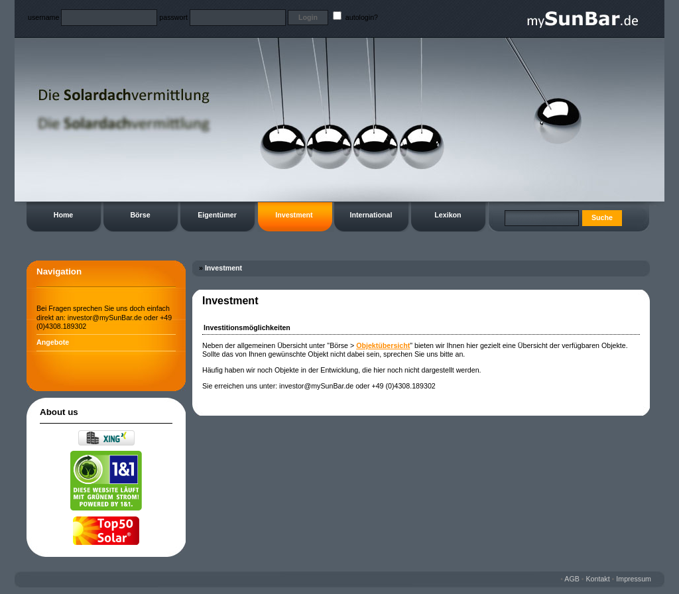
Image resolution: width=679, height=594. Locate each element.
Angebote (52, 342)
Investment (293, 215)
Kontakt (598, 579)
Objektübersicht (383, 345)
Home (64, 215)
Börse (140, 215)
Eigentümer (217, 215)
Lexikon (447, 215)
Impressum (633, 579)
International (371, 215)
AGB (572, 579)
